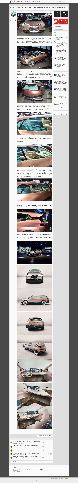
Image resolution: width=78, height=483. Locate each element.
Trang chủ (18, 1)
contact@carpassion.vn (18, 471)
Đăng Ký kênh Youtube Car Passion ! (23, 430)
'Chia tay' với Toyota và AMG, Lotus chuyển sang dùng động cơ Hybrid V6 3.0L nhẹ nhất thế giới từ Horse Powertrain (62, 43)
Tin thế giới (56, 32)
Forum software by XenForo (39, 480)
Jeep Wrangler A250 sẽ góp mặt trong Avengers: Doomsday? (61, 65)
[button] (23, 1)
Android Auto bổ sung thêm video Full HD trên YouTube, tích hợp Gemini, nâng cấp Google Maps (61, 51)
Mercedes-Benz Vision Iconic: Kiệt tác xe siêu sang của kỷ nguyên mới (26, 453)
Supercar (14, 447)
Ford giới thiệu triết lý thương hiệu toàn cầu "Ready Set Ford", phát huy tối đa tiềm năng (61, 97)
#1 (51, 11)
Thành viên (38, 1)
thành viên (57, 14)
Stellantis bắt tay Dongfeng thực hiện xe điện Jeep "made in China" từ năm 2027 (62, 35)
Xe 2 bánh (22, 447)
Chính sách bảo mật (57, 478)
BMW (23, 443)
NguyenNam (13, 18)
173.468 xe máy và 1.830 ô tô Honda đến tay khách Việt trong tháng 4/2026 (61, 75)
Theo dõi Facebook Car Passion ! (22, 432)
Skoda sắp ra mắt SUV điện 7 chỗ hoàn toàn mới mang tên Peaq (25, 450)
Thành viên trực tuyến (58, 26)
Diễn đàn (28, 1)
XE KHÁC (23, 451)
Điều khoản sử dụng (51, 478)
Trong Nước (58, 79)
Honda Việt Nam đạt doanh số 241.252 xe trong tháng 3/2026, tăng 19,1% (61, 104)
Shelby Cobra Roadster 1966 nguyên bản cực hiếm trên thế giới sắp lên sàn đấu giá (61, 58)
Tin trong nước (56, 72)
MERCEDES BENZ (24, 454)
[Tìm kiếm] (66, 1)
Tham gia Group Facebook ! (22, 431)
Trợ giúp (62, 478)
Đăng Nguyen (15, 443)
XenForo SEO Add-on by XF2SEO (39, 481)
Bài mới (33, 1)
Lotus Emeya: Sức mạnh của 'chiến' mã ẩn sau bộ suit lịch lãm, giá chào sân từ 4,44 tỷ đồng (61, 82)
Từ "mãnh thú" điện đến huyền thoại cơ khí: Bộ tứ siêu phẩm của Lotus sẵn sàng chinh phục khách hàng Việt (61, 90)
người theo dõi (64, 14)
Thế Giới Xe (57, 39)
